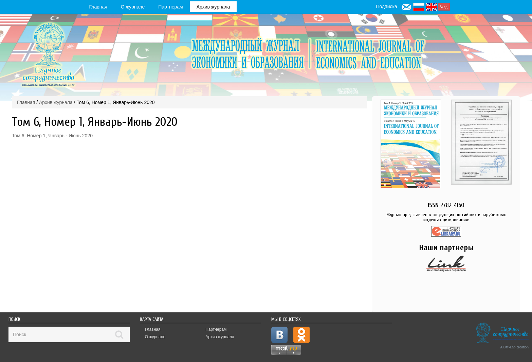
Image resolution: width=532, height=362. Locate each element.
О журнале (133, 7)
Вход (444, 6)
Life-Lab (509, 347)
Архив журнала (213, 7)
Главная (98, 7)
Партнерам (170, 7)
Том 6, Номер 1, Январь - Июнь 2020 (52, 135)
